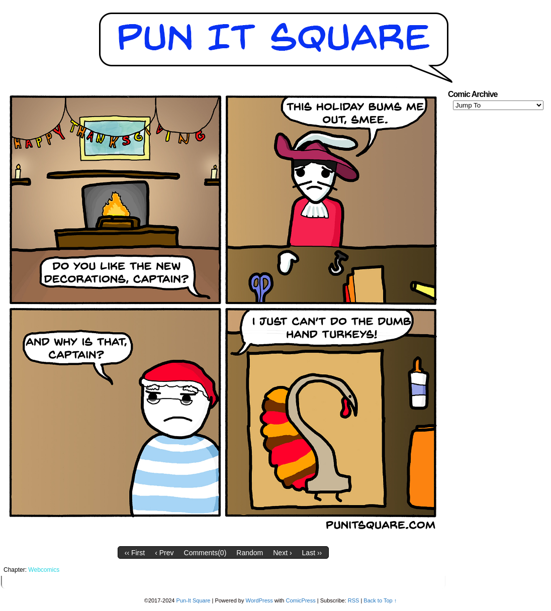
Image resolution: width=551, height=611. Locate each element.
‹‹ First (135, 553)
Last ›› (312, 553)
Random (249, 553)
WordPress (259, 600)
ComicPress (300, 600)
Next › (282, 553)
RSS (353, 600)
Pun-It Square (193, 600)
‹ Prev (164, 553)
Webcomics (43, 569)
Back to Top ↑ (380, 600)
